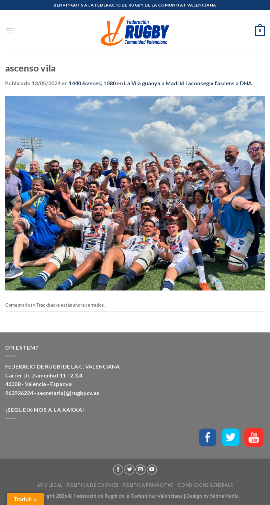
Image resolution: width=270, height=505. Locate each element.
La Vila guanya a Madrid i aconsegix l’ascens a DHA (188, 83)
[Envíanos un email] (140, 469)
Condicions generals (205, 485)
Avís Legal (50, 485)
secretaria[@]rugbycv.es (68, 392)
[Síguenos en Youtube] (152, 469)
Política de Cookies (93, 485)
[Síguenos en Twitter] (129, 469)
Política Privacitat (148, 485)
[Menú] (9, 30)
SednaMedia (224, 496)
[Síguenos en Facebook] (118, 469)
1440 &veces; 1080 (92, 83)
